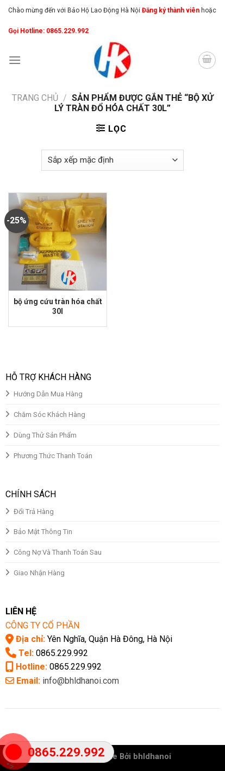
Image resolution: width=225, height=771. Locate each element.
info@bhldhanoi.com (80, 681)
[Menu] (14, 60)
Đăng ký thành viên (169, 10)
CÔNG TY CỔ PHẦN (42, 625)
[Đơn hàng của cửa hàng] (112, 160)
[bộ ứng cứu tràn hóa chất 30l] (58, 242)
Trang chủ (35, 98)
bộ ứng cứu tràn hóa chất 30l (58, 306)
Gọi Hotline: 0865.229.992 (48, 31)
